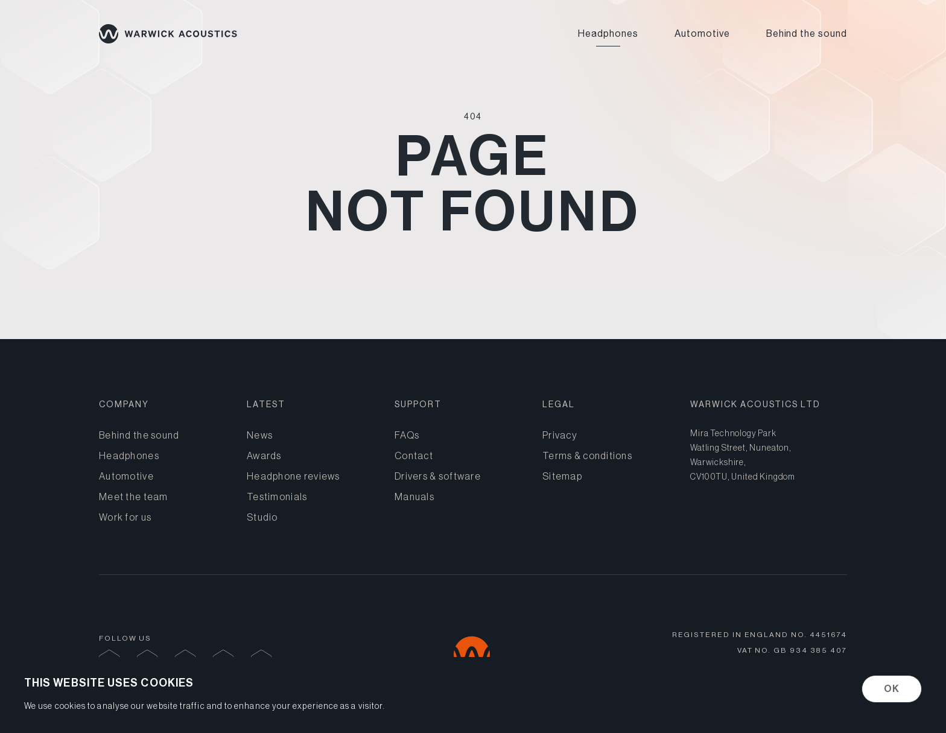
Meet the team (133, 496)
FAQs (407, 435)
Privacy (559, 435)
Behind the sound (806, 33)
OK (892, 688)
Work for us (125, 517)
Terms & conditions (587, 455)
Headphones (608, 33)
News (260, 435)
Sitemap (562, 476)
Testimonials (277, 496)
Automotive (702, 33)
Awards (264, 455)
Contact (414, 455)
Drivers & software (438, 476)
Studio (262, 517)
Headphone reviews (293, 476)
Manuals (414, 496)
